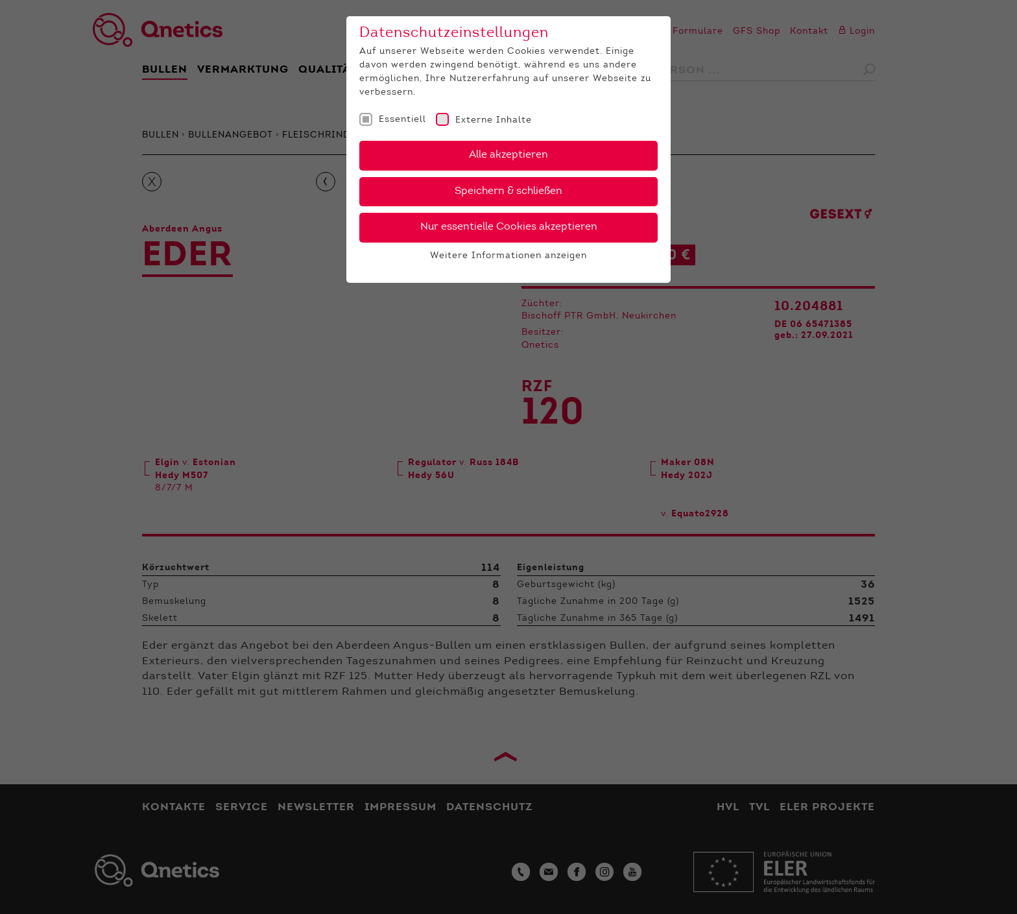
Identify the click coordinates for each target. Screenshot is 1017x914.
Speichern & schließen (508, 191)
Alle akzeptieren (508, 155)
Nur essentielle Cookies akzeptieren (508, 227)
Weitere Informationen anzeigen (508, 256)
